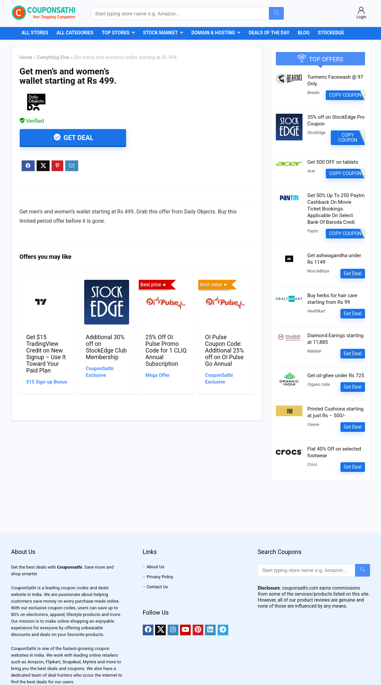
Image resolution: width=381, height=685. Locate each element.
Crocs (312, 464)
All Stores (35, 32)
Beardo (313, 92)
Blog (303, 32)
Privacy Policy (160, 576)
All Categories (75, 32)
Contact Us (157, 586)
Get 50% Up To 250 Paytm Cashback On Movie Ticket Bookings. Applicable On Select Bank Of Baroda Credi (336, 208)
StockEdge (331, 32)
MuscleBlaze (318, 271)
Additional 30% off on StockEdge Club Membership (106, 347)
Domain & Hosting (213, 32)
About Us (155, 566)
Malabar (314, 351)
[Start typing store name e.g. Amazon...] (276, 13)
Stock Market (160, 32)
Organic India (318, 384)
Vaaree (313, 424)
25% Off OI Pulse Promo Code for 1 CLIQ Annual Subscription (166, 350)
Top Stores (115, 32)
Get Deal (78, 138)
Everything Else (53, 57)
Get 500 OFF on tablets (332, 162)
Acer (311, 171)
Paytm (312, 231)
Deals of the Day (269, 32)
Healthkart (316, 311)
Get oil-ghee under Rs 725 (335, 376)
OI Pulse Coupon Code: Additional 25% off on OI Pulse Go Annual (224, 350)
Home (26, 57)
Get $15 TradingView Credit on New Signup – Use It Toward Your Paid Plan (46, 354)
